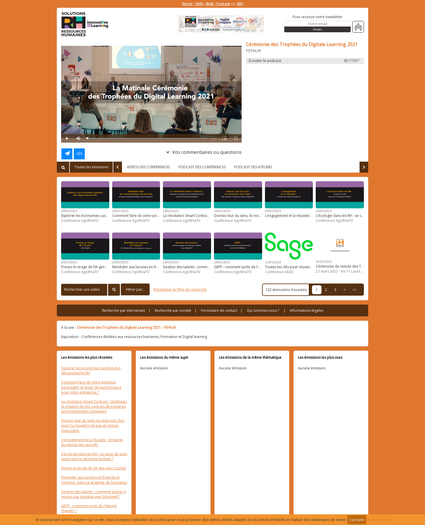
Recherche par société (173, 310)
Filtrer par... (135, 289)
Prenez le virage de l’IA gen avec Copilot (93, 468)
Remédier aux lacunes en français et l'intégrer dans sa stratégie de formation (94, 480)
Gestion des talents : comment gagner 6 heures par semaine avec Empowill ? (93, 494)
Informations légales (306, 310)
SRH (240, 3)
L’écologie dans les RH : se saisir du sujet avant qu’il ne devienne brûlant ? (94, 456)
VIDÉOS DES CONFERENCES (148, 167)
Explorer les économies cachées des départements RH (91, 370)
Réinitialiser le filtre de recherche (180, 289)
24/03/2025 (69, 211)
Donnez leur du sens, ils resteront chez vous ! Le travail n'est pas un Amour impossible (92, 425)
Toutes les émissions (91, 167)
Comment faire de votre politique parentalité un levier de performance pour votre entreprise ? (91, 387)
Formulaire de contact (219, 310)
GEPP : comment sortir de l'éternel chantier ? (89, 508)
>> (355, 289)
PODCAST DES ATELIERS (253, 167)
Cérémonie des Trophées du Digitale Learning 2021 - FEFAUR (126, 327)
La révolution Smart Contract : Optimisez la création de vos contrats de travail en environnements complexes (94, 406)
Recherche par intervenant (123, 310)
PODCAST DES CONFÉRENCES (201, 167)
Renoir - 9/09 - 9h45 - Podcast (206, 3)
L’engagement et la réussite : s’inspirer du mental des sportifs (92, 442)
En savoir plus (378, 519)
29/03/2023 (324, 261)
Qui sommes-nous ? (263, 310)
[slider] (146, 138)
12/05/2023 (273, 262)
